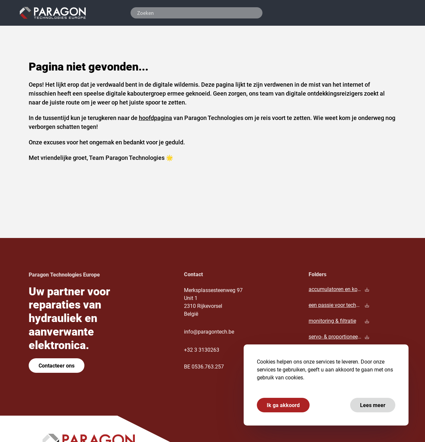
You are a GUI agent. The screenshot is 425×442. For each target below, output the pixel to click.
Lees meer (372, 404)
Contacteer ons (57, 365)
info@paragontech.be (209, 331)
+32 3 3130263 (201, 349)
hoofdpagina (155, 118)
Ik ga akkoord (283, 404)
